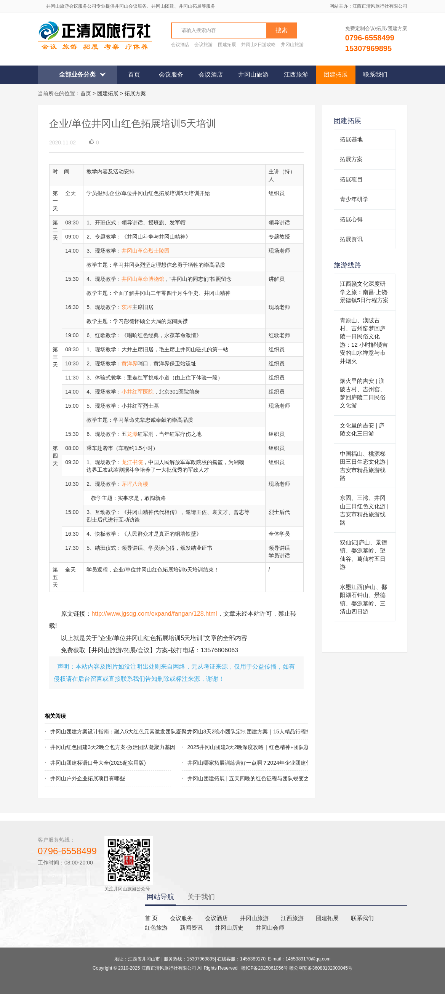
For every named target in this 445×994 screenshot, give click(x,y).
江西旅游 (296, 74)
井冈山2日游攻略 (258, 44)
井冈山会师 (270, 927)
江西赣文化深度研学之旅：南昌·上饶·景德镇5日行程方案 (364, 291)
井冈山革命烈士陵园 (146, 251)
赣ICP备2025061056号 (264, 968)
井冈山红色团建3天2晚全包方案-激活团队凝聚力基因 (98, 747)
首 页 (151, 918)
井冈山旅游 (292, 44)
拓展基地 (351, 139)
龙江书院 (132, 462)
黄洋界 (130, 363)
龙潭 (132, 434)
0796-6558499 (67, 851)
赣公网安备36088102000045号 (320, 968)
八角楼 (140, 484)
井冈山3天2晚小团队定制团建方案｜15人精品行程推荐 (235, 731)
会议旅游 (203, 44)
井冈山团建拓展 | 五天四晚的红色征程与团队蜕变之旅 (235, 778)
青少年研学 (354, 199)
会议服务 (171, 74)
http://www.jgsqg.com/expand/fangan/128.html (154, 613)
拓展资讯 (351, 239)
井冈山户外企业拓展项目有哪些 (87, 778)
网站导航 (160, 897)
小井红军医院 (138, 392)
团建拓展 (227, 44)
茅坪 (127, 484)
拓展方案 (135, 93)
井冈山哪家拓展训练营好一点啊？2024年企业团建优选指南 (235, 763)
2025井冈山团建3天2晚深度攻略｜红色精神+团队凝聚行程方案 (235, 747)
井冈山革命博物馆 (143, 279)
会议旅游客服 (58, 876)
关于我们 (201, 897)
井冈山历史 (229, 927)
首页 (134, 74)
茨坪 (127, 307)
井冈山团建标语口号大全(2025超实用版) (98, 763)
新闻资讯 (191, 927)
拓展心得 (351, 219)
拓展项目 (351, 179)
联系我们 (375, 74)
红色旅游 (156, 927)
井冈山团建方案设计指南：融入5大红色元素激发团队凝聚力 (98, 731)
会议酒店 (180, 44)
